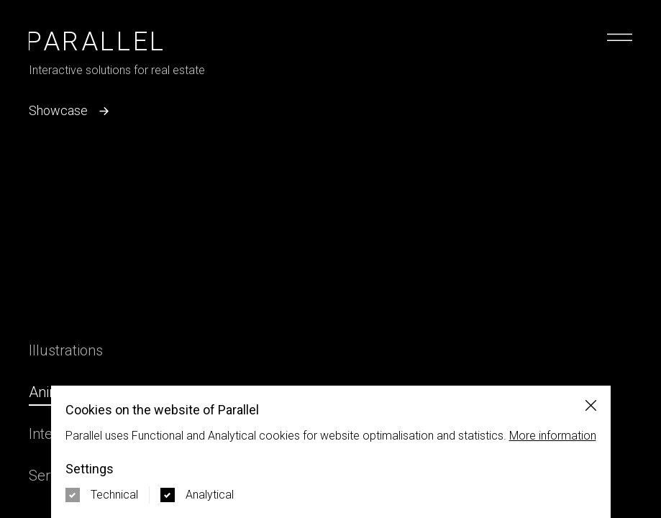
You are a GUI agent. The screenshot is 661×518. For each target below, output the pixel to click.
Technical (114, 494)
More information (552, 435)
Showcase (71, 111)
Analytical (210, 494)
